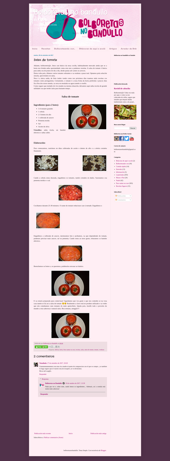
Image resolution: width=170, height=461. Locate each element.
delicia (57, 350)
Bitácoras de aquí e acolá (92, 48)
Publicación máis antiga (98, 433)
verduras (101, 350)
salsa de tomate (89, 350)
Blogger (103, 450)
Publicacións (120, 196)
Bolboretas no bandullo (70, 12)
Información (120, 172)
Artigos (113, 48)
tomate (96, 350)
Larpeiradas (120, 175)
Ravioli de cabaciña (122, 88)
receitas (78, 350)
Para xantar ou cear (69, 350)
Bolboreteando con (122, 164)
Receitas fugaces (121, 186)
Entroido (119, 169)
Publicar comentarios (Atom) (53, 437)
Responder (43, 374)
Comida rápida (121, 166)
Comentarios (120, 200)
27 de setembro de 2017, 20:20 (57, 363)
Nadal (118, 180)
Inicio (34, 48)
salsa (82, 350)
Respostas (45, 379)
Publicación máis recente (42, 433)
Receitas (45, 48)
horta (61, 350)
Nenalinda (43, 363)
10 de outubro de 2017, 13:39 (75, 383)
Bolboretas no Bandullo (53, 383)
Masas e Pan (120, 178)
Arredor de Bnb (129, 48)
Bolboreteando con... (64, 48)
